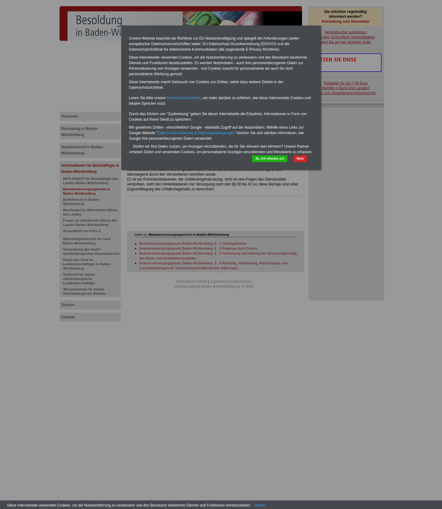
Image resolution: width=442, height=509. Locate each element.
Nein (300, 158)
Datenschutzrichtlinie (184, 98)
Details (260, 505)
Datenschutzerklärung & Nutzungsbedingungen (196, 133)
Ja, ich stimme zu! (269, 158)
